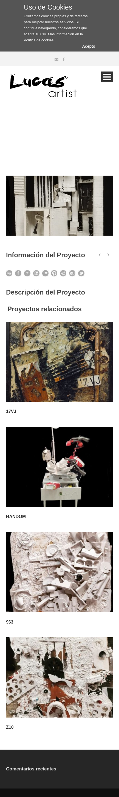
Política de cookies (38, 40)
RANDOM (16, 516)
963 (9, 622)
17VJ (11, 411)
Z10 (10, 727)
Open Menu (107, 77)
